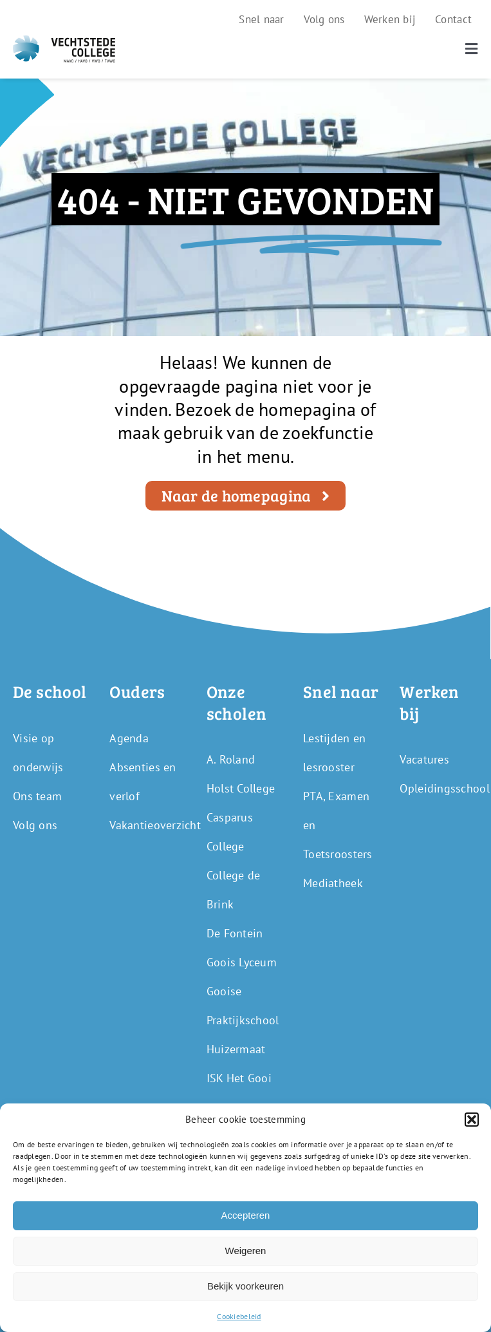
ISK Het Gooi (239, 1078)
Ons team (37, 796)
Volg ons (35, 825)
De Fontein (235, 933)
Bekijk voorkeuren (245, 1285)
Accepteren (245, 1215)
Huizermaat (236, 1049)
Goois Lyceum (242, 962)
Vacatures (424, 759)
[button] (471, 1119)
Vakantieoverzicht (155, 825)
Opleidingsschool (444, 788)
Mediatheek (333, 883)
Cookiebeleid (239, 1316)
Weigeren (245, 1250)
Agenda (129, 738)
